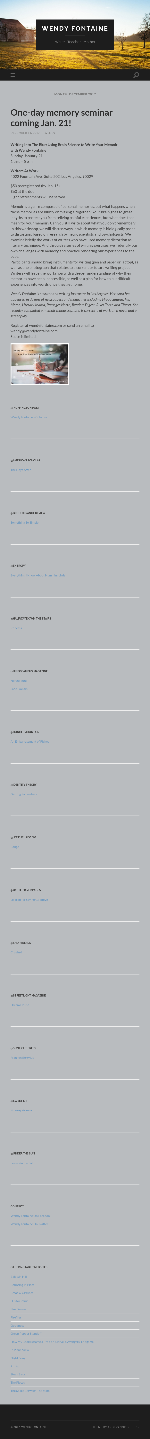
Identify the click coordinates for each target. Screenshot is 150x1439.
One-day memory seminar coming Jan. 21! (62, 117)
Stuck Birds (18, 1374)
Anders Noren (119, 1427)
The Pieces (18, 1382)
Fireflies (16, 1317)
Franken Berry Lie (22, 1057)
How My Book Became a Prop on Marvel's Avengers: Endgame (52, 1341)
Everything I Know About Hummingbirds (38, 575)
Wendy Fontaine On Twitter (29, 1224)
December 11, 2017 (25, 132)
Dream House (20, 1005)
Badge (15, 847)
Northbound (19, 680)
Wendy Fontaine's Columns (29, 417)
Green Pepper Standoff (26, 1333)
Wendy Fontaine (75, 28)
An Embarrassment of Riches (30, 741)
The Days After (21, 470)
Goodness (17, 1325)
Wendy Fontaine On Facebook (31, 1215)
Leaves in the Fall (22, 1163)
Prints (15, 1366)
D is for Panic (19, 1301)
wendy (50, 132)
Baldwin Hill (19, 1276)
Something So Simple (24, 522)
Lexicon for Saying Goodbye (29, 899)
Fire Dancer (18, 1309)
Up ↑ (136, 1427)
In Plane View (20, 1350)
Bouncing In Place (22, 1284)
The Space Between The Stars (30, 1390)
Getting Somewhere (24, 794)
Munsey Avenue (21, 1110)
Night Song (18, 1358)
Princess (16, 628)
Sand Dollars (19, 689)
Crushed (16, 952)
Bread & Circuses (22, 1292)
